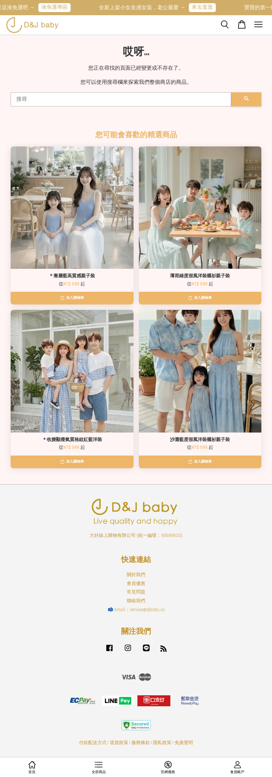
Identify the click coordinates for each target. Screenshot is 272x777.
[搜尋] (121, 99)
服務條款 (140, 743)
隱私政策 (162, 743)
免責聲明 (184, 743)
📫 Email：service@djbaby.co (136, 610)
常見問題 (136, 592)
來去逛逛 (207, 7)
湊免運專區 (59, 7)
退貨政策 (119, 743)
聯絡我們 (136, 601)
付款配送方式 (93, 743)
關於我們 (136, 575)
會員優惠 (136, 583)
